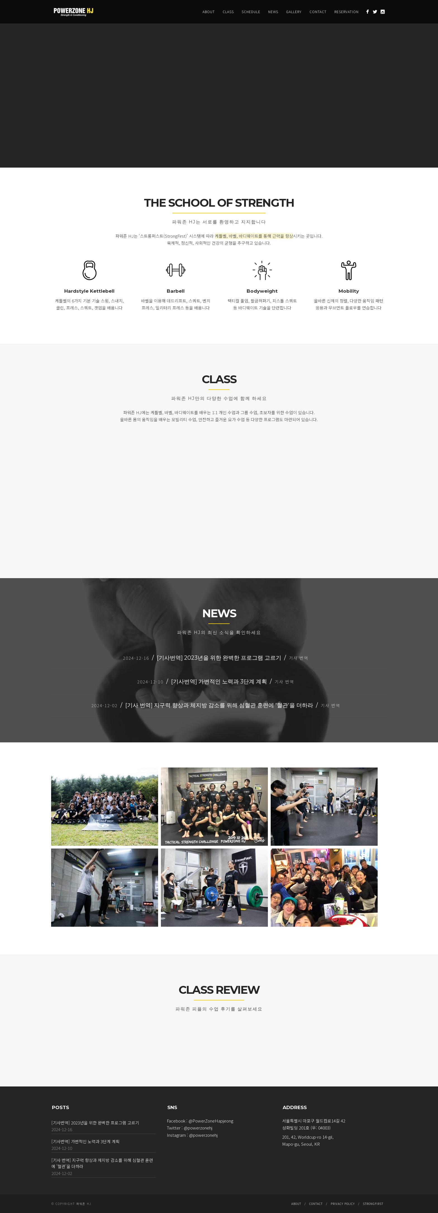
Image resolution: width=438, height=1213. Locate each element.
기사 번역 (298, 658)
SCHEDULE (251, 11)
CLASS (228, 11)
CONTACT (318, 11)
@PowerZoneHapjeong (211, 1121)
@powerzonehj (198, 1128)
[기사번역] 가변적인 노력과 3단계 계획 (219, 681)
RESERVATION (346, 11)
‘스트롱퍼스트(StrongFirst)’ (163, 236)
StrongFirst (373, 1204)
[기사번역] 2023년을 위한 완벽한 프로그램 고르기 (219, 657)
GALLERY (294, 11)
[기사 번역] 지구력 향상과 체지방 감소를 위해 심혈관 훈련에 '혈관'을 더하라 (219, 705)
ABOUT (209, 11)
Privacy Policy (343, 1204)
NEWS (273, 11)
